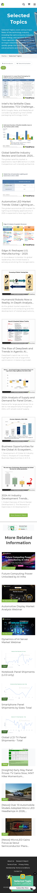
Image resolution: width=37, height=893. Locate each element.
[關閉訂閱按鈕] (34, 874)
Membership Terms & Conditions (18, 868)
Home (4, 56)
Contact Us (18, 871)
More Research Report (18, 515)
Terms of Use (12, 864)
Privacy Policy (24, 864)
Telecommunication (23, 63)
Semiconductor (7, 63)
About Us (10, 861)
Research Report (22, 861)
